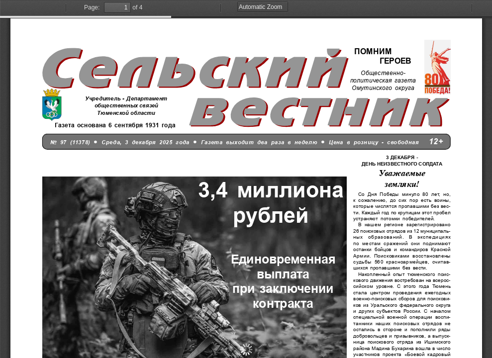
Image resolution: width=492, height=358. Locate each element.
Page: (91, 7)
